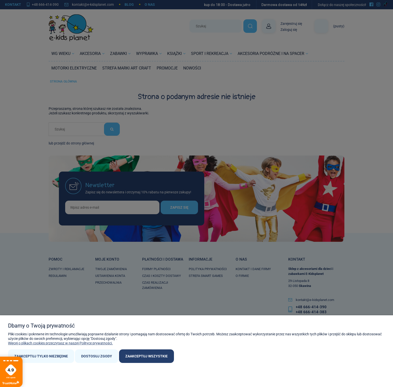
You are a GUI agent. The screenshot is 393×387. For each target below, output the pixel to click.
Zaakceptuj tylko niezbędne (41, 356)
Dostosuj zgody (96, 356)
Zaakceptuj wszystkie (146, 356)
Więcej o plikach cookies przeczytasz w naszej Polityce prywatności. (60, 343)
